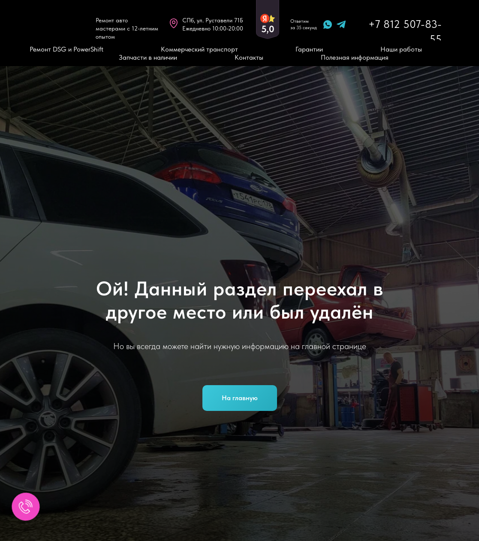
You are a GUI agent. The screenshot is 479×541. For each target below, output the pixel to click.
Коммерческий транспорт (199, 49)
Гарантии (309, 49)
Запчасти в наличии (148, 57)
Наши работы (401, 49)
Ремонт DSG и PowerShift (66, 49)
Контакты (249, 57)
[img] (61, 24)
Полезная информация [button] (355, 57)
